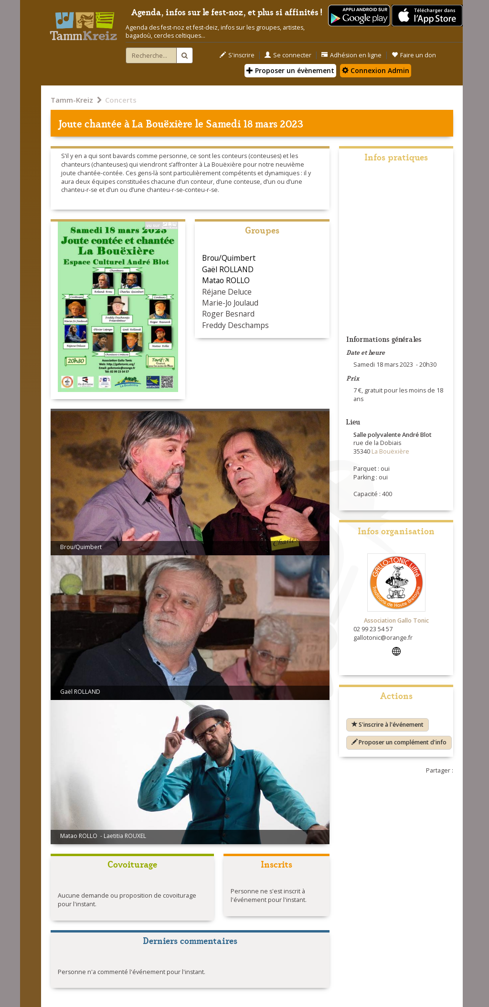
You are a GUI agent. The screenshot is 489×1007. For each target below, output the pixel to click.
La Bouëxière (162, 123)
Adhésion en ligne (351, 55)
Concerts (121, 100)
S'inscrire (237, 55)
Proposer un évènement (290, 70)
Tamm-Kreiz (72, 100)
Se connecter (288, 55)
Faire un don (414, 55)
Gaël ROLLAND (228, 269)
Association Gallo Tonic (396, 620)
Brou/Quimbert (228, 258)
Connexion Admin (375, 70)
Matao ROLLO (226, 280)
